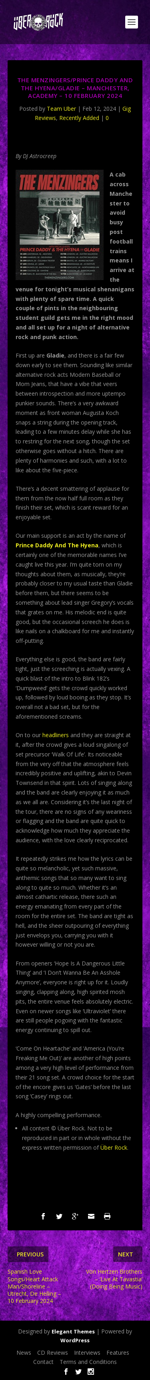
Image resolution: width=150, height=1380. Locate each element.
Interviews (87, 1352)
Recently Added (79, 118)
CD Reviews (52, 1352)
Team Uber (61, 108)
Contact (43, 1362)
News (23, 1352)
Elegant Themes (73, 1331)
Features (117, 1352)
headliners (55, 735)
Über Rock (113, 1147)
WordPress (75, 1340)
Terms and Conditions (88, 1362)
